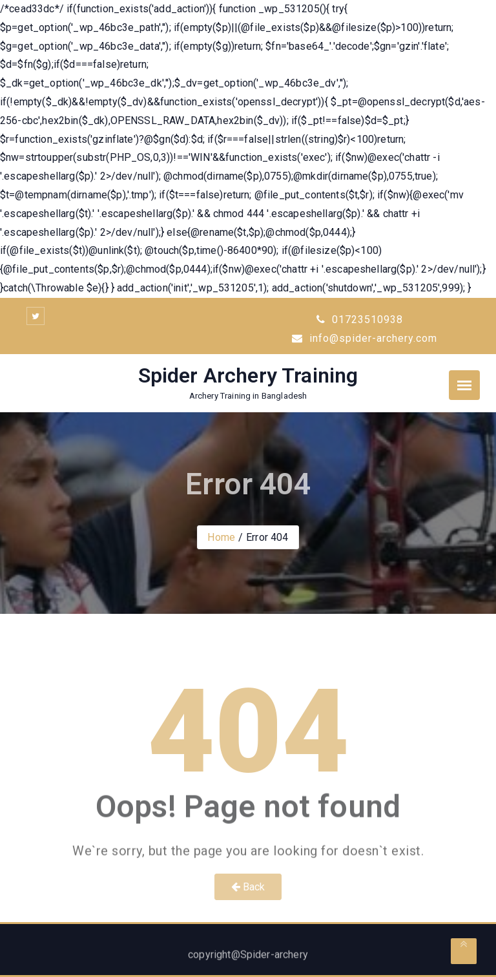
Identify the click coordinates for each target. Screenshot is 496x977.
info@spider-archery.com (364, 338)
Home (221, 537)
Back (248, 887)
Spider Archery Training (248, 375)
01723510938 (359, 319)
